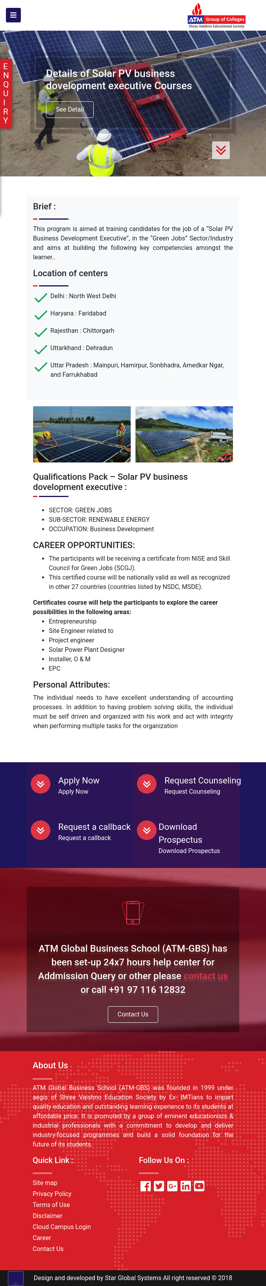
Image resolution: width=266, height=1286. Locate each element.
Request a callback (94, 827)
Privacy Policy (52, 1194)
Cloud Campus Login (62, 1227)
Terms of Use (51, 1205)
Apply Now (79, 780)
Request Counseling (202, 780)
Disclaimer (47, 1216)
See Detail (70, 109)
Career (42, 1238)
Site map (45, 1183)
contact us (206, 975)
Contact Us (133, 1014)
